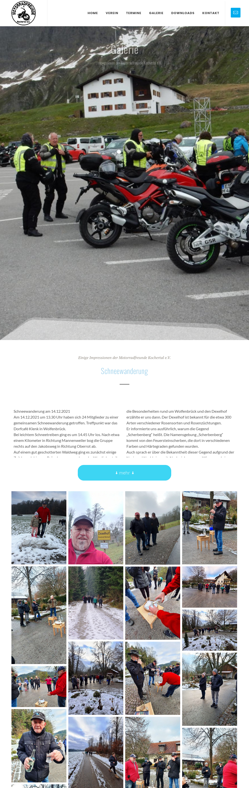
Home (91, 65)
